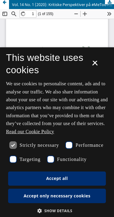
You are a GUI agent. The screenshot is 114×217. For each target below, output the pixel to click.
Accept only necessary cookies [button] (56, 196)
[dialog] (57, 132)
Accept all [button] (57, 178)
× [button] (94, 65)
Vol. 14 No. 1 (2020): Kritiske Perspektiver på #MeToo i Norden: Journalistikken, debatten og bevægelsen (63, 4)
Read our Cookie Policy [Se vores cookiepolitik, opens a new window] (30, 131)
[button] (57, 211)
